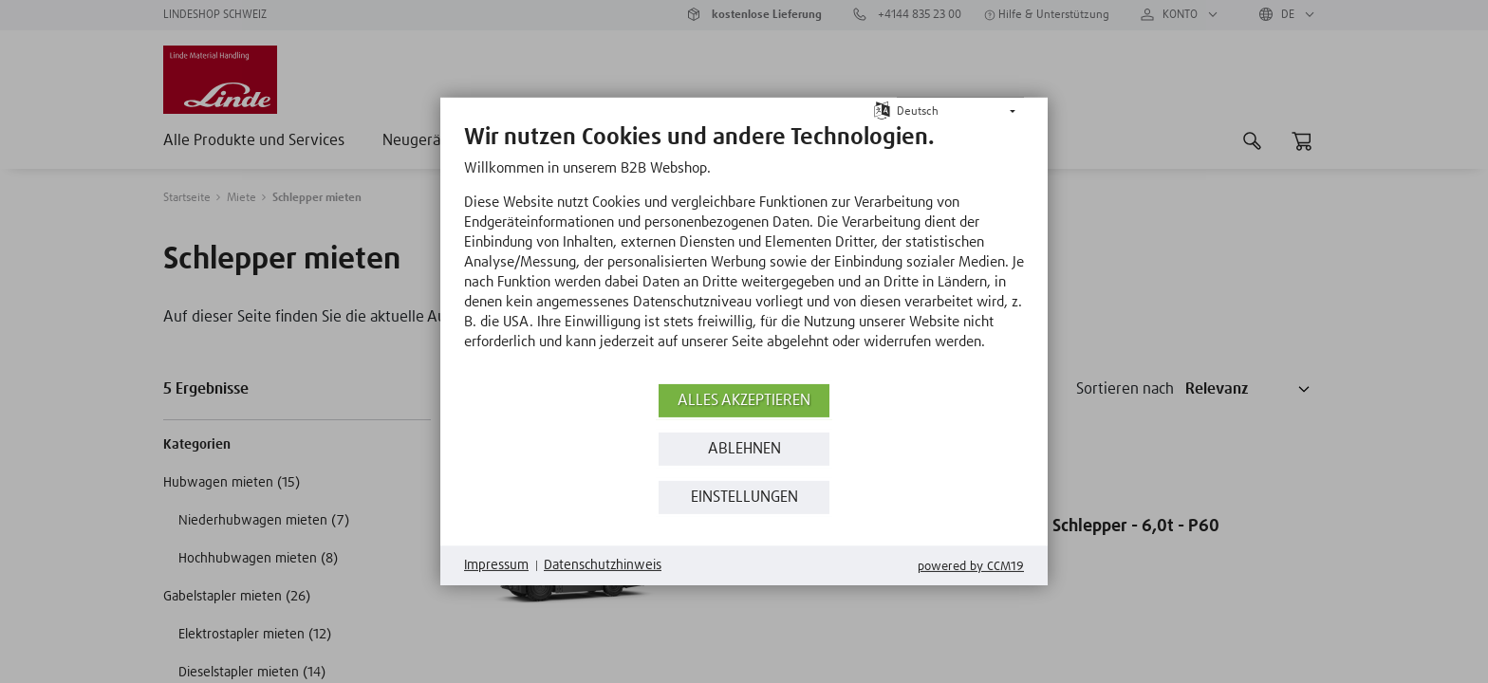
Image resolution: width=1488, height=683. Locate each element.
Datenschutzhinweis (602, 565)
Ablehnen (744, 449)
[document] (744, 251)
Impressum (496, 565)
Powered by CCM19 (971, 567)
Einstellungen (744, 497)
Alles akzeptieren (744, 401)
